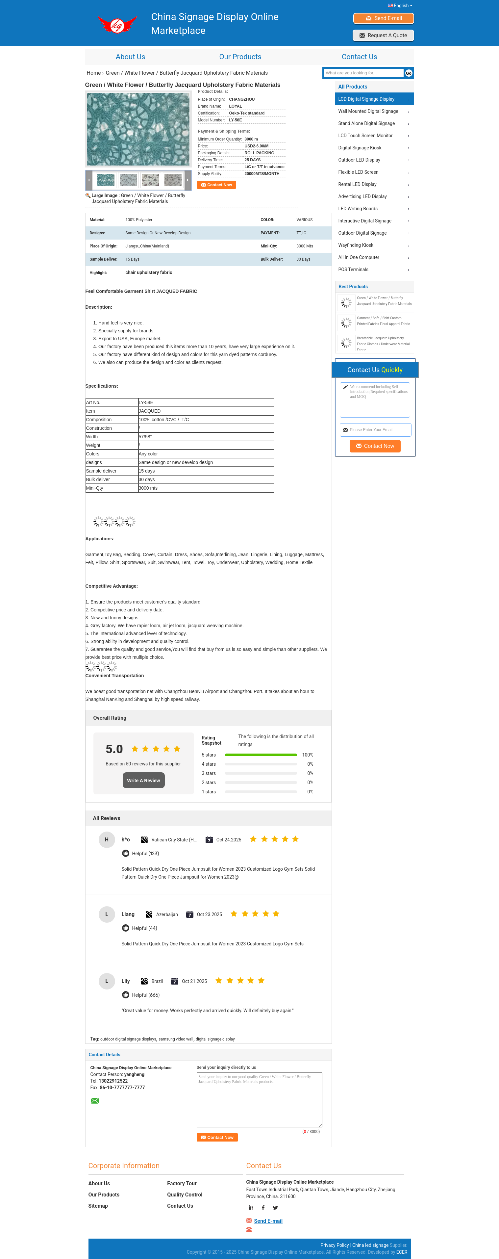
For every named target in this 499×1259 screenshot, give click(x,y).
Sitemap (98, 1206)
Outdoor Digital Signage (362, 233)
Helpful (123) (145, 854)
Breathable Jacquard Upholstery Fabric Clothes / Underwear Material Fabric (383, 344)
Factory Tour (182, 1183)
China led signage (370, 1245)
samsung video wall (176, 1039)
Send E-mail (388, 18)
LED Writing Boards (358, 208)
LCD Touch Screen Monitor (365, 135)
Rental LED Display (357, 184)
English (403, 5)
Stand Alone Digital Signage (366, 123)
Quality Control (184, 1195)
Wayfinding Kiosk (356, 245)
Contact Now (220, 184)
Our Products (240, 57)
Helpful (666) (146, 995)
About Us (130, 57)
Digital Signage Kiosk (360, 147)
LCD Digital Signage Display (366, 99)
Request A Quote (387, 35)
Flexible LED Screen (358, 172)
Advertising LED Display (362, 196)
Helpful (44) (144, 928)
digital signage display (215, 1039)
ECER (402, 1252)
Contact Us (359, 57)
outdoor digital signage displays (128, 1039)
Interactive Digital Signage (365, 220)
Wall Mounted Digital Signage (368, 111)
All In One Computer (358, 257)
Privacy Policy (335, 1245)
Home (94, 73)
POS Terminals (353, 269)
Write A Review (143, 780)
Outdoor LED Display (359, 160)
